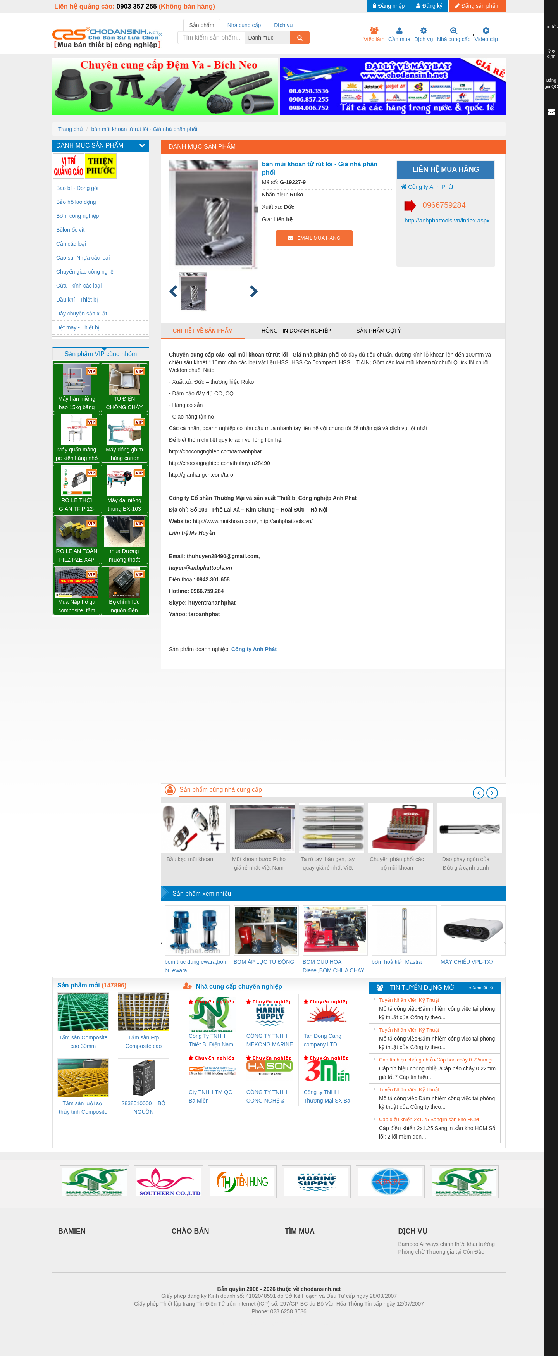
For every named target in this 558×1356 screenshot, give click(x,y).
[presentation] (478, 793)
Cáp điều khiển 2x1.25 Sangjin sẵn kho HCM (429, 1119)
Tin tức (551, 26)
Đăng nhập (389, 6)
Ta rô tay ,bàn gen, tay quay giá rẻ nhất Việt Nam (328, 864)
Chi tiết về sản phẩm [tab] (203, 330)
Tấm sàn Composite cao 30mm (83, 1041)
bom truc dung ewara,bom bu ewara (196, 966)
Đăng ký (429, 6)
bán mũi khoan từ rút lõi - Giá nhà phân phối (144, 129)
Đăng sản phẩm (477, 6)
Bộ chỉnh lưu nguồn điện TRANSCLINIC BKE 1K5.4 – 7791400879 (124, 607)
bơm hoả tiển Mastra (397, 962)
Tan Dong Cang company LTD (322, 1040)
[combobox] (288, 37)
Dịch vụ (423, 34)
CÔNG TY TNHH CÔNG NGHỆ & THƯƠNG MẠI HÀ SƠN (268, 1097)
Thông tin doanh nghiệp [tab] (294, 330)
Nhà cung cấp (454, 34)
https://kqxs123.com (316, 1323)
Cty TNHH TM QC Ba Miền (210, 1096)
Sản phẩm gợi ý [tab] (378, 330)
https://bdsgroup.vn (269, 1323)
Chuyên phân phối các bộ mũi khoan (397, 863)
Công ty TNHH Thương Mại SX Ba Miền (327, 1097)
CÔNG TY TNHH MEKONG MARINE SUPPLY (269, 1041)
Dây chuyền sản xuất (81, 313)
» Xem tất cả (481, 988)
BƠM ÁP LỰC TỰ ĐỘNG (264, 962)
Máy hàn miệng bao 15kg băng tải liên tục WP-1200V (76, 404)
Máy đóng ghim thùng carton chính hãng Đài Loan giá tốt (124, 454)
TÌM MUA (300, 1231)
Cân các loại (71, 244)
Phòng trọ (229, 1323)
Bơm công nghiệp (77, 216)
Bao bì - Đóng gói (77, 188)
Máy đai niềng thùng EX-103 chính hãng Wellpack (124, 505)
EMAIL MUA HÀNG (314, 238)
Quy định (551, 53)
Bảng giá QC (551, 83)
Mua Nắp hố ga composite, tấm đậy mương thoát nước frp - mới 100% (77, 607)
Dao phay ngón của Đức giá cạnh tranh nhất (466, 864)
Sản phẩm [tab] (201, 25)
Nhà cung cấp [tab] (244, 25)
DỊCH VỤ (412, 1231)
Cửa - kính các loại (79, 286)
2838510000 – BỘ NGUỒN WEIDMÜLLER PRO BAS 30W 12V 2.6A (144, 1108)
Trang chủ (70, 129)
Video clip (486, 34)
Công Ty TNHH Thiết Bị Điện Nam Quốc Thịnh (211, 1041)
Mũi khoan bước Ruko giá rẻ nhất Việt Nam (259, 863)
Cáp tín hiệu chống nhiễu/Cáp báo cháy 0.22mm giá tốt (438, 1060)
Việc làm (373, 34)
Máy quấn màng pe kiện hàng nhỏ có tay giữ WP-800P (77, 454)
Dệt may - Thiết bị (78, 327)
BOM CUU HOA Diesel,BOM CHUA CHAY (333, 966)
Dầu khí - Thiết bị (77, 299)
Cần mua (399, 34)
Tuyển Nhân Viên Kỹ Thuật (409, 1000)
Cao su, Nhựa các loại (83, 258)
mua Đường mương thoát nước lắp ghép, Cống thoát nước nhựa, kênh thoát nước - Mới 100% (124, 556)
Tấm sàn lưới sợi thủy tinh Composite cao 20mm (83, 1108)
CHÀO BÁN (190, 1231)
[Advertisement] (333, 723)
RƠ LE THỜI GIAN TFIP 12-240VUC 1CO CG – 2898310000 (77, 505)
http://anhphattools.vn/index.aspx (446, 220)
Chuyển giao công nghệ (85, 272)
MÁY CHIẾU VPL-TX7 (467, 962)
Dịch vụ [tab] (283, 25)
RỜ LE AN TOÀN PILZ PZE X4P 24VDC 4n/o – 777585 (77, 556)
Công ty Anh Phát (427, 186)
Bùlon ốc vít (70, 230)
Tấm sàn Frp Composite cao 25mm (144, 1042)
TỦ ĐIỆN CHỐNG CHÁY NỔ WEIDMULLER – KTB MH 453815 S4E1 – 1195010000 (124, 404)
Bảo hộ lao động (76, 202)
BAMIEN (72, 1231)
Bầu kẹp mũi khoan (190, 859)
